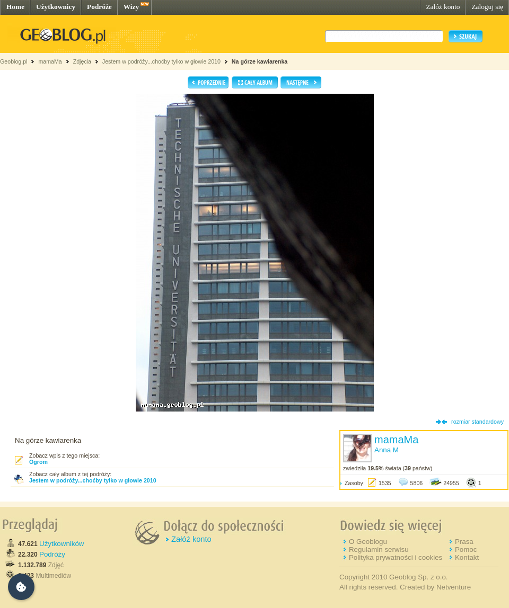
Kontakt (467, 557)
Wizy (131, 7)
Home (15, 7)
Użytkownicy (55, 7)
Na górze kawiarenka (259, 61)
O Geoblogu (368, 542)
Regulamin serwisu (379, 549)
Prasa (464, 542)
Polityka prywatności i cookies (395, 557)
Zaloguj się (487, 7)
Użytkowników (61, 544)
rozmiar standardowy (477, 421)
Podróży (52, 554)
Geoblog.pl (14, 61)
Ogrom (38, 462)
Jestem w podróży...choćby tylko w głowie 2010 (161, 61)
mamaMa (50, 61)
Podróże (99, 7)
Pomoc (466, 549)
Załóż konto (443, 7)
